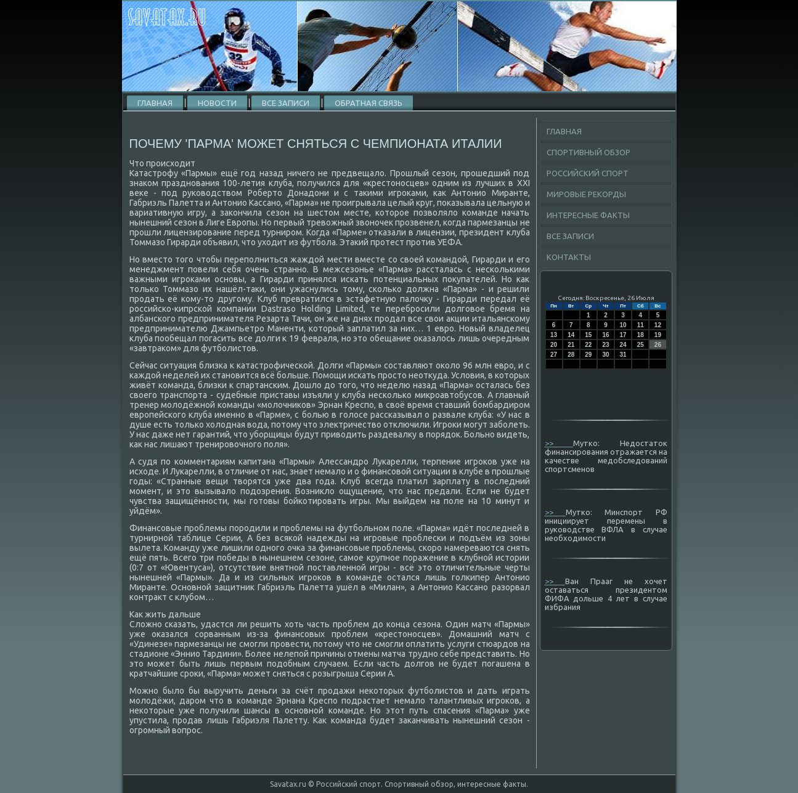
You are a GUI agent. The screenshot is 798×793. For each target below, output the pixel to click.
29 (588, 354)
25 (640, 344)
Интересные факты (588, 215)
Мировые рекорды (586, 194)
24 (623, 344)
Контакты (569, 257)
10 (623, 325)
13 (553, 334)
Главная (155, 103)
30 (605, 354)
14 (571, 334)
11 (640, 325)
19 (657, 334)
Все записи (285, 103)
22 (588, 344)
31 (623, 354)
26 (657, 344)
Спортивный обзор (588, 152)
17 (623, 334)
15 (588, 334)
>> (559, 443)
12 (657, 325)
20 (553, 344)
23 (605, 344)
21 (571, 344)
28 (571, 354)
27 (553, 354)
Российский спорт (588, 173)
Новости (217, 103)
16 (605, 334)
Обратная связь (368, 103)
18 (640, 334)
